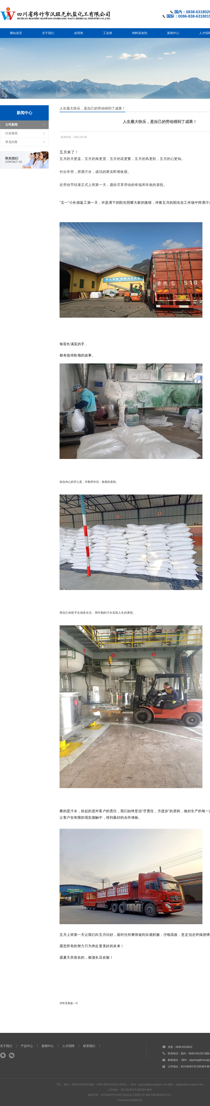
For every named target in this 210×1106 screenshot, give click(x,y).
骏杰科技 (137, 1100)
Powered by (125, 1100)
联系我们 (89, 1046)
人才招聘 (68, 1046)
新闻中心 (48, 1046)
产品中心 (27, 1046)
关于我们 (6, 1046)
